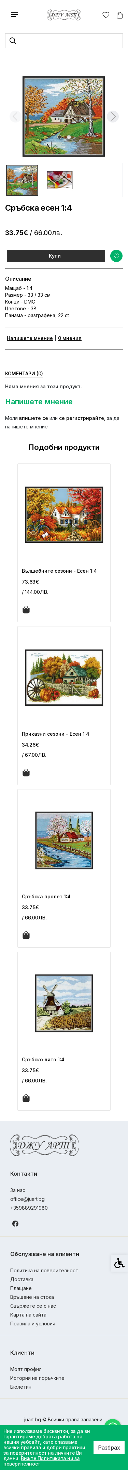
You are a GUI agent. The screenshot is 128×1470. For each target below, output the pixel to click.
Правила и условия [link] (32, 1323)
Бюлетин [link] (20, 1387)
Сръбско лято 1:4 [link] (43, 1059)
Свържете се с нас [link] (33, 1306)
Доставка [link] (21, 1279)
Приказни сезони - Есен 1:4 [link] (55, 734)
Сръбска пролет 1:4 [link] (46, 896)
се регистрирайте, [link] (82, 418)
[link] (64, 15)
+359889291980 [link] (29, 1208)
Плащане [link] (21, 1288)
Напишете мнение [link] (30, 338)
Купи (55, 256)
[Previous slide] (15, 116)
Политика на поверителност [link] (44, 1270)
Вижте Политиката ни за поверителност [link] (41, 1461)
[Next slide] (112, 116)
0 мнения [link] (70, 338)
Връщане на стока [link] (32, 1297)
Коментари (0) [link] (24, 373)
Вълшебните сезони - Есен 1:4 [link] (59, 571)
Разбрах (109, 1447)
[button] (22, 180)
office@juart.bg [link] (27, 1199)
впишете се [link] (33, 418)
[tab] (59, 137)
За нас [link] (17, 1190)
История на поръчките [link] (37, 1378)
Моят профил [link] (26, 1369)
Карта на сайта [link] (28, 1315)
